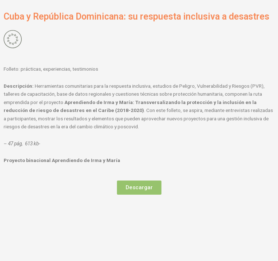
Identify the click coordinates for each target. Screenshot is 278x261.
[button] (139, 188)
